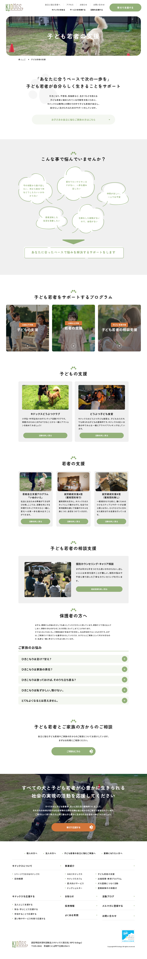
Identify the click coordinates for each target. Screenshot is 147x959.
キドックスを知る (53, 10)
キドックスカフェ (74, 880)
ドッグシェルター (75, 889)
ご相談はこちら (73, 752)
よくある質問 (72, 916)
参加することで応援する (25, 915)
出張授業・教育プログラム (110, 880)
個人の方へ (32, 854)
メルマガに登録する (112, 907)
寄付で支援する (125, 7)
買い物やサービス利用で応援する (29, 919)
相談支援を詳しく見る (99, 589)
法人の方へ (50, 854)
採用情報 (70, 907)
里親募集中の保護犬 (107, 889)
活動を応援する (95, 10)
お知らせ (83, 5)
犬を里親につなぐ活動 (108, 884)
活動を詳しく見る (45, 435)
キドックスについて (22, 867)
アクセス (69, 5)
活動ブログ (108, 897)
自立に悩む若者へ (52, 5)
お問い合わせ (98, 5)
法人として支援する (23, 905)
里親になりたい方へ (113, 854)
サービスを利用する (74, 10)
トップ (23, 59)
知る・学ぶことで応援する (26, 910)
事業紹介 (70, 867)
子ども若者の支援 (106, 875)
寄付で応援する (73, 828)
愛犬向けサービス (75, 884)
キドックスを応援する (23, 897)
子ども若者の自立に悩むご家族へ (80, 854)
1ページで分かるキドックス (27, 875)
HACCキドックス (74, 875)
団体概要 (18, 880)
